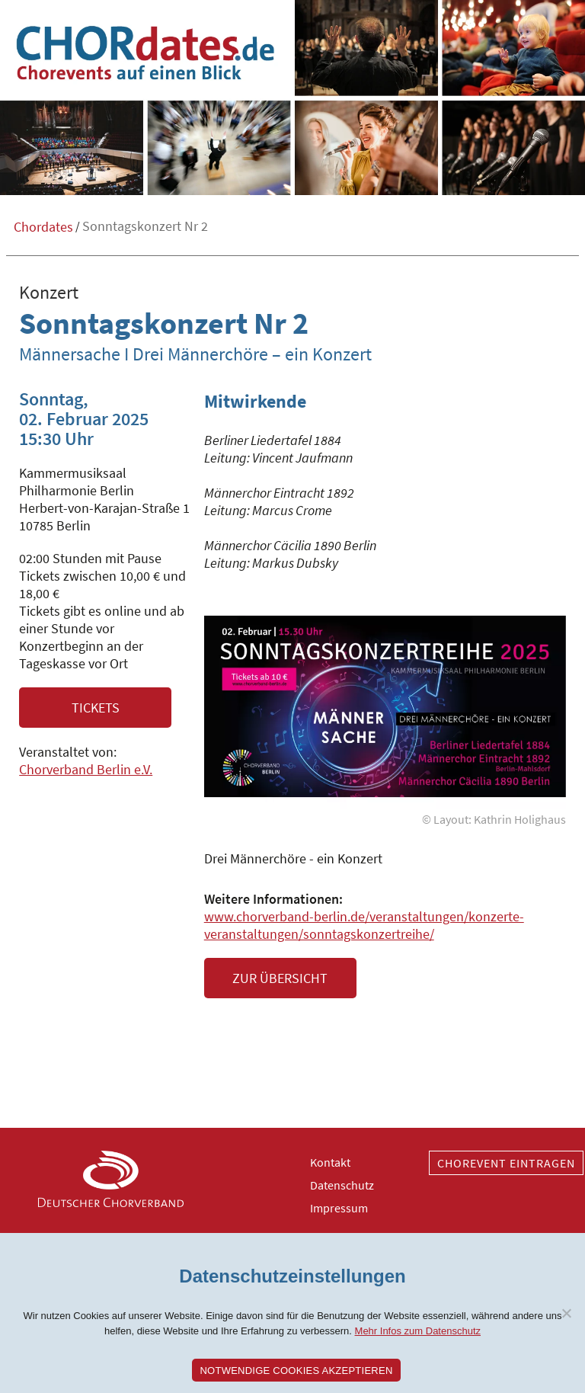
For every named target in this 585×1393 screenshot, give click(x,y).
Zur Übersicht (280, 978)
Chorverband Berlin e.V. (85, 769)
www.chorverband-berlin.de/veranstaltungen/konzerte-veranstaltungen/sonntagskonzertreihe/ (364, 925)
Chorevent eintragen (506, 1162)
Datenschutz (342, 1185)
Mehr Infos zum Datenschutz (418, 1331)
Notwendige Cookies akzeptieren (296, 1370)
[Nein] (566, 1313)
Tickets (96, 707)
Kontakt (330, 1162)
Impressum (339, 1207)
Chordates (43, 226)
